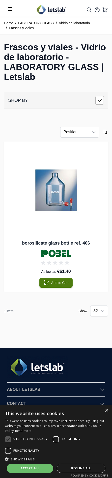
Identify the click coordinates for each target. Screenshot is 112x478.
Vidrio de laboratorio (74, 23)
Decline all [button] (81, 468)
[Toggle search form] (89, 10)
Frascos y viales (21, 28)
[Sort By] (79, 132)
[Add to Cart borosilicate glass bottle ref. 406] (56, 283)
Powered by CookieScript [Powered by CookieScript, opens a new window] (89, 475)
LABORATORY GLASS (36, 23)
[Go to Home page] (51, 10)
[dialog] (56, 441)
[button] (56, 459)
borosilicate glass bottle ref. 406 (56, 243)
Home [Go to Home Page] (8, 23)
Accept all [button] (30, 468)
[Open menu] (10, 9)
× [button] (106, 410)
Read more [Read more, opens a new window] (23, 431)
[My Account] (97, 10)
